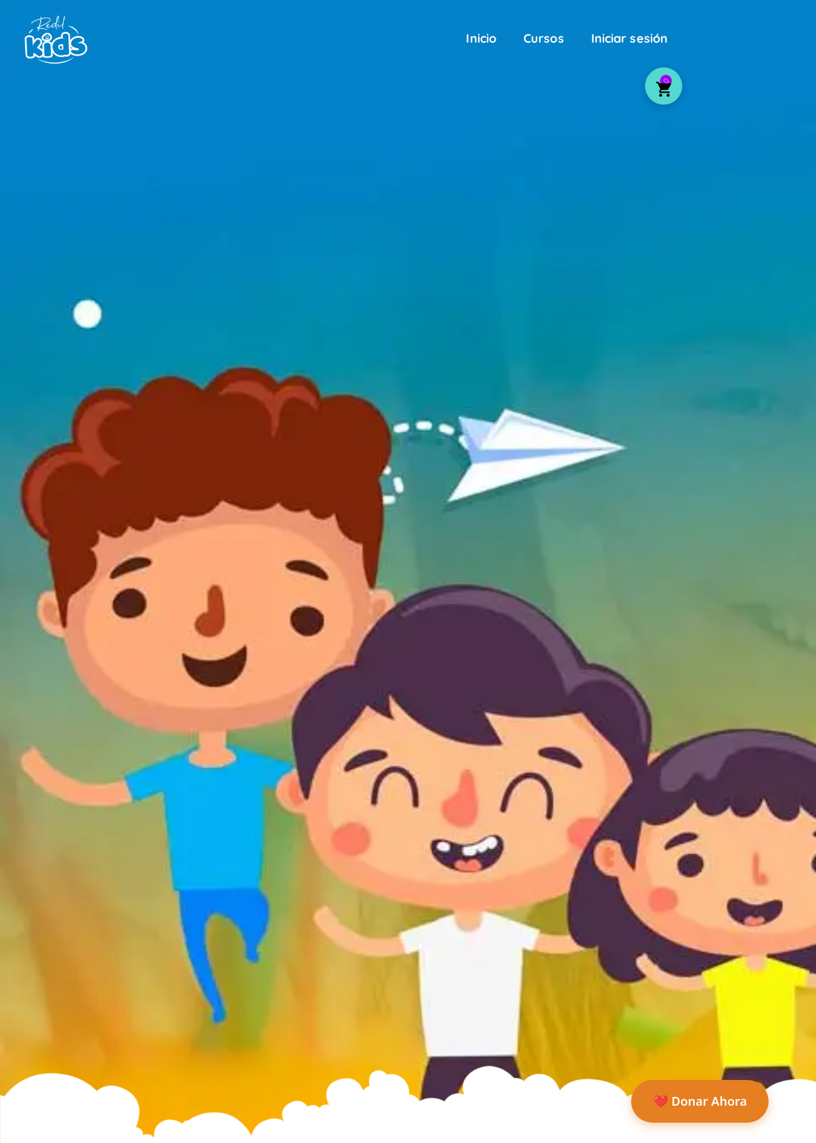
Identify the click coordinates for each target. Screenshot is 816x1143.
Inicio (481, 38)
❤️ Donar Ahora (700, 1101)
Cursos (543, 38)
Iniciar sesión (629, 38)
